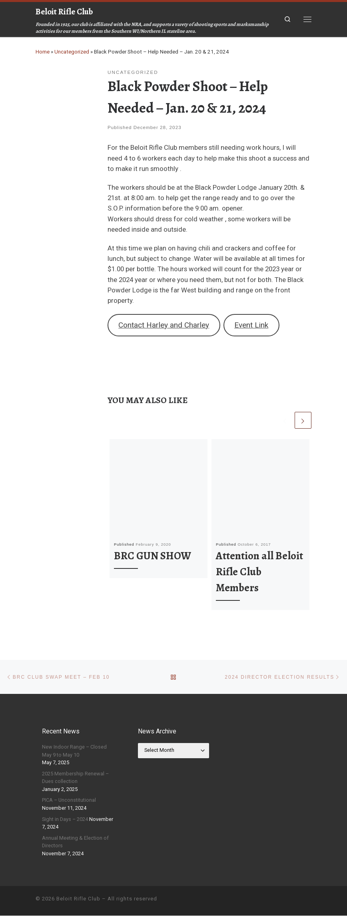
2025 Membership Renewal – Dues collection (75, 778)
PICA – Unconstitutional (69, 800)
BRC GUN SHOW (152, 555)
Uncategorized (71, 52)
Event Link (251, 325)
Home (43, 52)
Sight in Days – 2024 (65, 819)
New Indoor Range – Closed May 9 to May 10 (74, 751)
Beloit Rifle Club (78, 899)
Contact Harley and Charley (163, 325)
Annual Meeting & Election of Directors (75, 842)
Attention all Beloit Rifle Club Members (259, 571)
